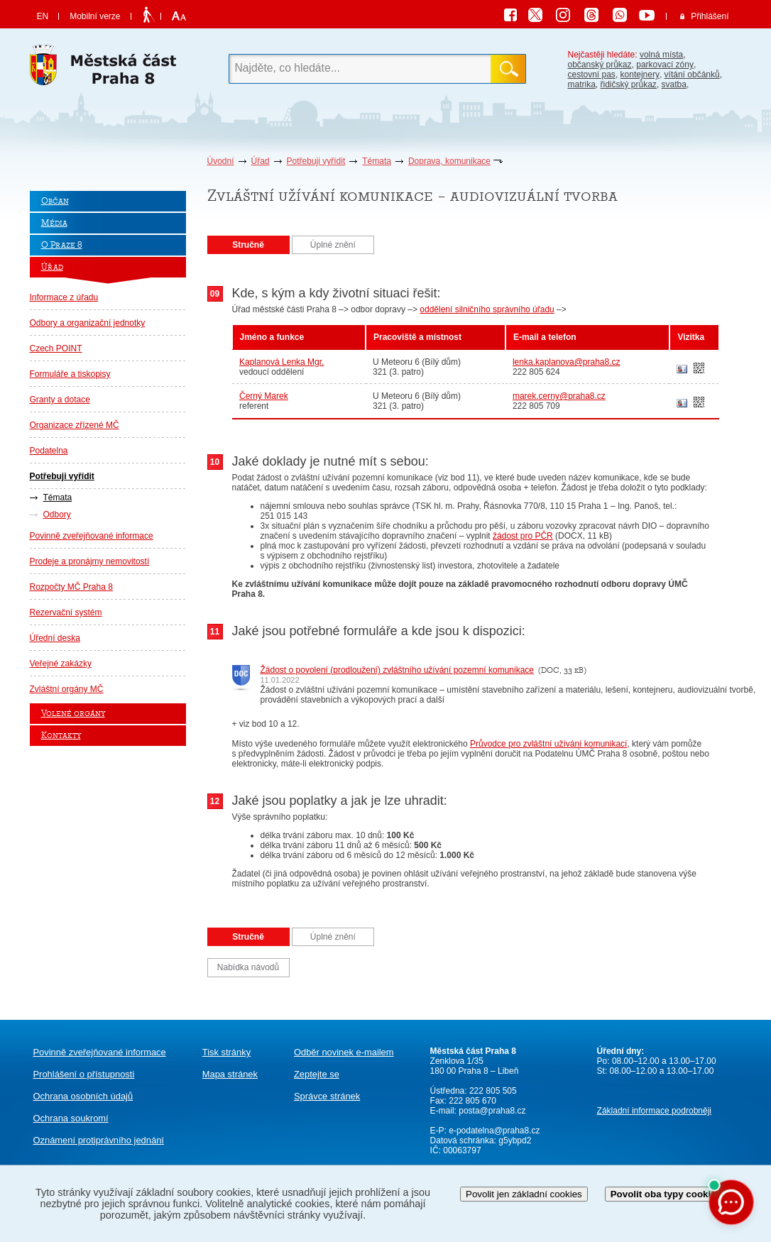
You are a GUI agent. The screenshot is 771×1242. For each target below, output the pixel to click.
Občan (55, 201)
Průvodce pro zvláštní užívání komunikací (548, 744)
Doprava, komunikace (449, 161)
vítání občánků (692, 74)
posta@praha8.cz (492, 1111)
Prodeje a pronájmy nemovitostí (90, 561)
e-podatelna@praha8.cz (493, 1131)
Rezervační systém (66, 612)
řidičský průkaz (629, 84)
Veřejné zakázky (61, 664)
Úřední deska (55, 638)
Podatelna (49, 451)
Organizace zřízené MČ (74, 425)
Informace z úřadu (64, 297)
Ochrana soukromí (71, 1118)
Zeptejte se (316, 1074)
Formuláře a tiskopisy (70, 374)
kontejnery (640, 74)
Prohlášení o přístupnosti (84, 1074)
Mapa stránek (230, 1074)
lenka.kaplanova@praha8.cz (566, 362)
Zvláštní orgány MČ (67, 689)
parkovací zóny (665, 65)
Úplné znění (333, 245)
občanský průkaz (600, 65)
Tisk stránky (226, 1052)
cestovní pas (592, 74)
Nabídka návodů (248, 967)
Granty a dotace (60, 400)
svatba (674, 84)
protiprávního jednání (98, 1140)
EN (43, 16)
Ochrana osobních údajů (83, 1096)
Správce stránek (327, 1096)
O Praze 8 (61, 245)
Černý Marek (263, 396)
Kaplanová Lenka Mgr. (281, 362)
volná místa (661, 55)
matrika (582, 84)
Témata (376, 161)
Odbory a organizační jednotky (88, 323)
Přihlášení (709, 16)
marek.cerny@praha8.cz (559, 396)
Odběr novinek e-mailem (344, 1052)
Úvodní (220, 161)
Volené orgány (73, 713)
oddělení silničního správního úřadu (487, 309)
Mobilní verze (95, 16)
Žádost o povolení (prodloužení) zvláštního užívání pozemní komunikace (398, 670)
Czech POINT (56, 348)
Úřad (260, 161)
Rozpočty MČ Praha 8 (71, 587)
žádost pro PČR (523, 536)
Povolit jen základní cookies (524, 1194)
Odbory (57, 515)
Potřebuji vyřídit (316, 161)
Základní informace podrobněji (654, 1111)
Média (54, 223)
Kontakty (61, 735)
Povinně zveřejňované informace (91, 536)
